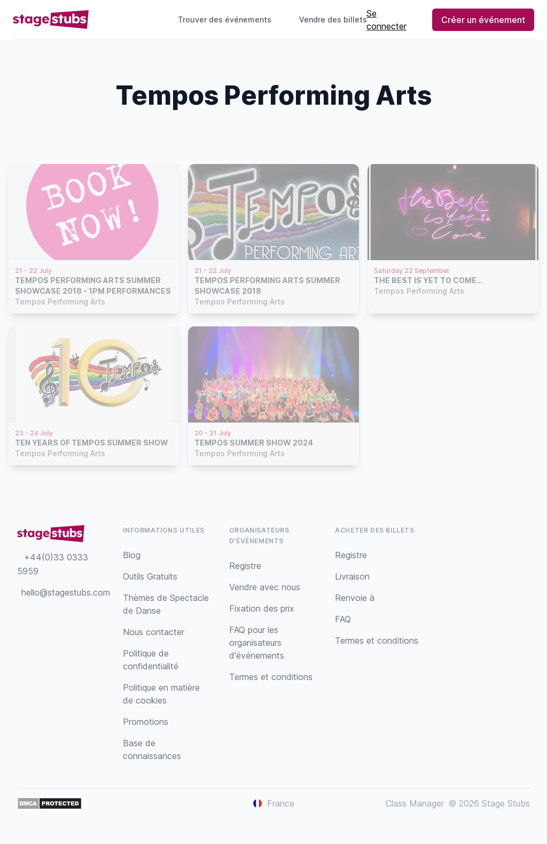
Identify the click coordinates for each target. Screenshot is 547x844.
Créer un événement (483, 19)
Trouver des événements (224, 19)
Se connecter (386, 20)
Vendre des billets (337, 19)
